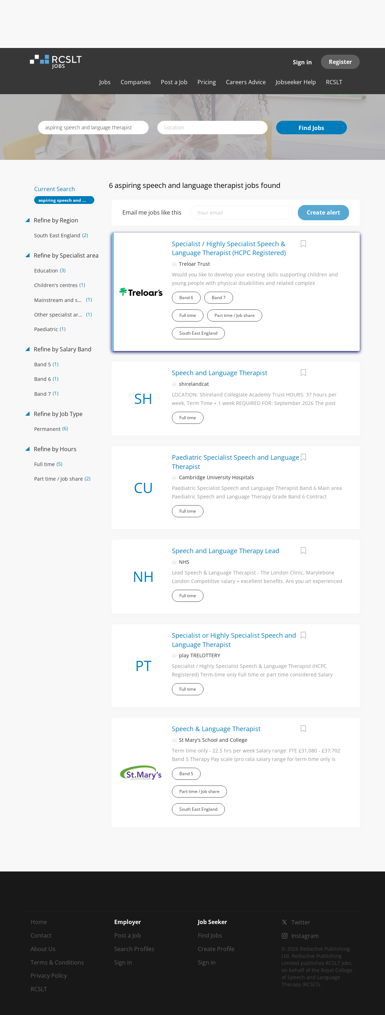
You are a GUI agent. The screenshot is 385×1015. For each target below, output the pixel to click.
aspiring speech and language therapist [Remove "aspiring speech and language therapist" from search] (66, 200)
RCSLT (39, 989)
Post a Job (127, 935)
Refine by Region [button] (55, 220)
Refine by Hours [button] (54, 449)
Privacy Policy (49, 975)
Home (39, 922)
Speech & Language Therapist (216, 728)
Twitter (300, 922)
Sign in (302, 62)
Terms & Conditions (57, 962)
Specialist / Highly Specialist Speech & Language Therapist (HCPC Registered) (229, 248)
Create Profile (216, 949)
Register (340, 62)
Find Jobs (311, 128)
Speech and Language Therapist (219, 372)
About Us (43, 949)
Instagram (305, 936)
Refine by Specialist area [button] (65, 255)
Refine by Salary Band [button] (61, 349)
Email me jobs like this (151, 212)
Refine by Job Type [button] (57, 414)
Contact (41, 935)
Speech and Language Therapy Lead (225, 550)
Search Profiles (134, 949)
